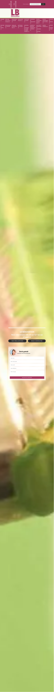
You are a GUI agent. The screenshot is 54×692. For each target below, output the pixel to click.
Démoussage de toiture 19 (8, 26)
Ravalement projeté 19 (20, 20)
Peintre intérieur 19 (45, 26)
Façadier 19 (2, 20)
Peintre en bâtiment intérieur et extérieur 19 (32, 28)
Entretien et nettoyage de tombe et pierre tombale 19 (26, 28)
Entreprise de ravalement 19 (32, 21)
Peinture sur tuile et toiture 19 (7, 20)
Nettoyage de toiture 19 (20, 26)
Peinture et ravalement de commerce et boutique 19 (39, 29)
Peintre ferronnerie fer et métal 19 (45, 21)
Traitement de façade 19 (26, 20)
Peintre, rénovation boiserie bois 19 (38, 21)
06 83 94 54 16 (14, 4)
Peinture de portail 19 (2, 27)
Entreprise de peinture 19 (51, 21)
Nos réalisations (17, 341)
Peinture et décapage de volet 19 (51, 28)
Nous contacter (36, 341)
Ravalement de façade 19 (14, 20)
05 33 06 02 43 (10, 4)
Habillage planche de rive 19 (14, 26)
